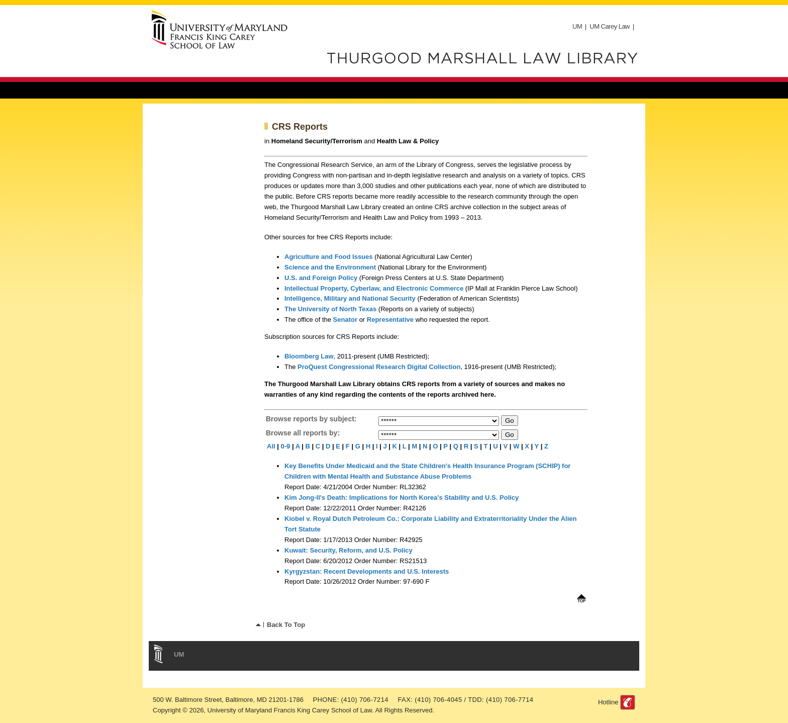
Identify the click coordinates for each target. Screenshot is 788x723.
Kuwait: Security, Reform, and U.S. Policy (348, 550)
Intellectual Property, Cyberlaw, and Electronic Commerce (373, 288)
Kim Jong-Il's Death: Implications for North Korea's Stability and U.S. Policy (401, 497)
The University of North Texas (330, 309)
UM (577, 26)
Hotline (608, 702)
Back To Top (286, 624)
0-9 (285, 446)
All (271, 446)
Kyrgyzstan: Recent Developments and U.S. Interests (366, 571)
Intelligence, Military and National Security (350, 298)
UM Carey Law (609, 26)
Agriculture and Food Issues (329, 256)
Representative (390, 319)
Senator (345, 319)
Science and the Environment (331, 267)
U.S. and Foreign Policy (320, 278)
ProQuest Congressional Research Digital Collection (379, 367)
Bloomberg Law (309, 356)
